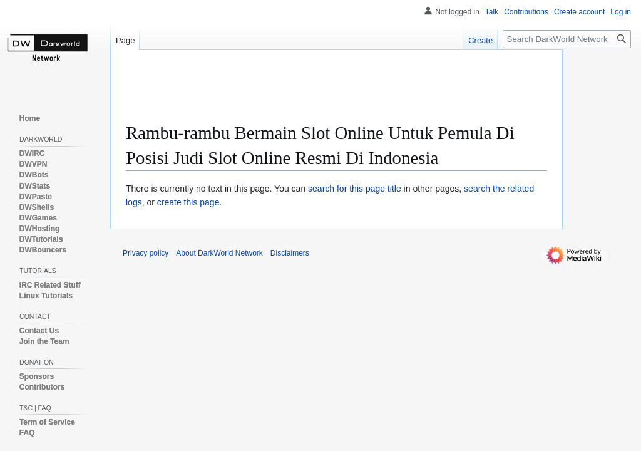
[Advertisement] (354, 91)
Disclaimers (289, 253)
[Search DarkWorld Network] (567, 39)
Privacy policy (145, 253)
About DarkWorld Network (219, 253)
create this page (188, 202)
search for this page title (354, 189)
